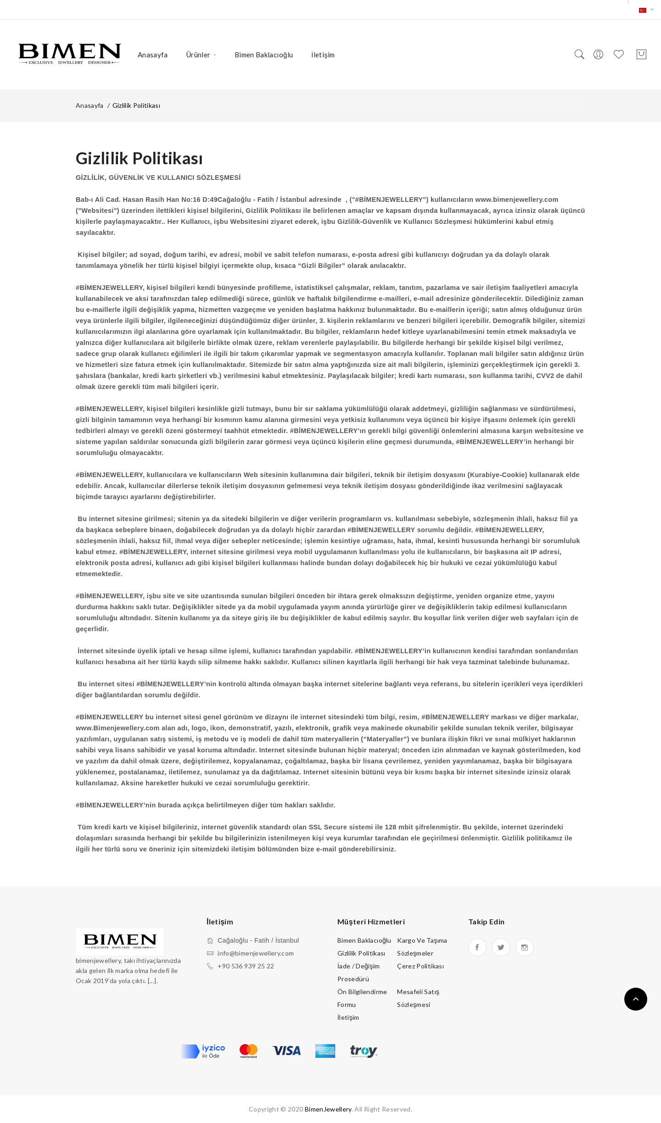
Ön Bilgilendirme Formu (362, 998)
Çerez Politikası (420, 966)
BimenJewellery (328, 1109)
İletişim (348, 1017)
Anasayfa (90, 105)
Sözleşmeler (415, 953)
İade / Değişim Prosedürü (358, 972)
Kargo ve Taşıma (422, 940)
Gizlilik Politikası (136, 105)
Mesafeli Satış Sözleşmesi (418, 998)
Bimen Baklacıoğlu (364, 940)
